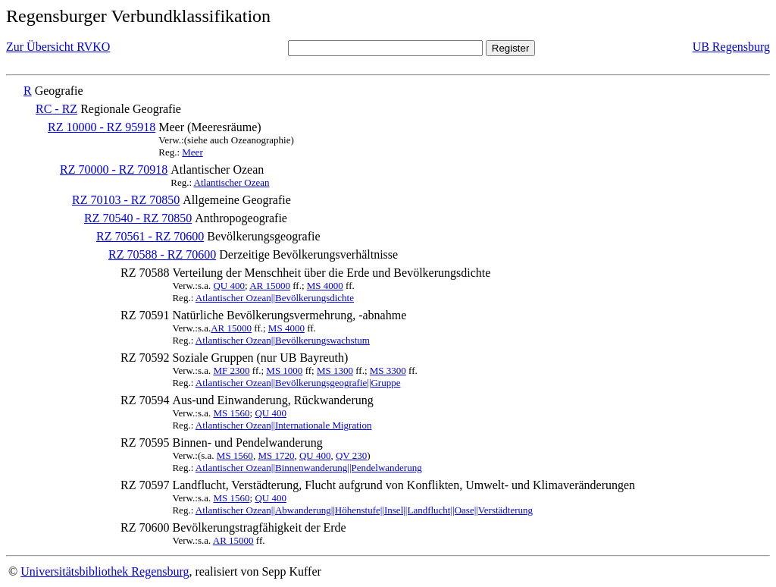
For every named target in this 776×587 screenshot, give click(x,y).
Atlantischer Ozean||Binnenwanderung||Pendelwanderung (309, 467)
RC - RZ (56, 108)
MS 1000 (284, 370)
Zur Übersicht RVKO (58, 46)
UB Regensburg (731, 46)
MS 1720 (276, 455)
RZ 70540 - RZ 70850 (138, 218)
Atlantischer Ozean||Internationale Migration (284, 425)
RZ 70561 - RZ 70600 (150, 236)
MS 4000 (325, 285)
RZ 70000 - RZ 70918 (113, 169)
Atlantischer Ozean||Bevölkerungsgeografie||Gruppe (298, 382)
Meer (192, 152)
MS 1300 (335, 370)
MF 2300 (231, 370)
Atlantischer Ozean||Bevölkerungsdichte (275, 297)
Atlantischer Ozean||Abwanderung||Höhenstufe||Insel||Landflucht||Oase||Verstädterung (364, 510)
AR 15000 (269, 285)
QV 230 (351, 455)
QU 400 (229, 285)
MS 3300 (388, 370)
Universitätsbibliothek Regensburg (104, 571)
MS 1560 (231, 413)
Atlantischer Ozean (232, 182)
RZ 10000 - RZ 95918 (101, 127)
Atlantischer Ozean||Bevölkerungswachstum (283, 340)
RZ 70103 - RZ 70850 (126, 199)
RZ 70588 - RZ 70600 (162, 254)
